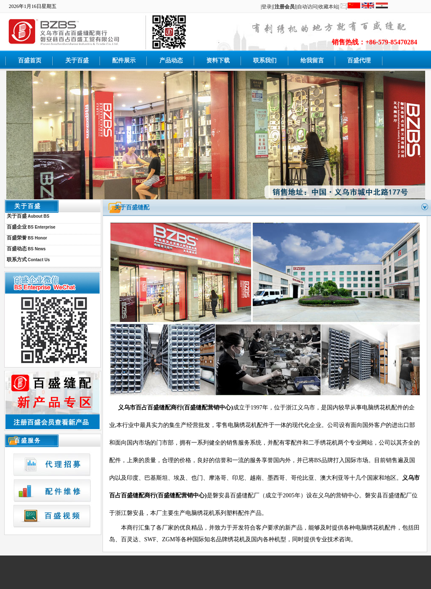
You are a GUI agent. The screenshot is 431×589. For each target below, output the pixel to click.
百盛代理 (359, 60)
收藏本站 (328, 7)
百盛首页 (29, 60)
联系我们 (265, 60)
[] (284, 7)
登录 (267, 7)
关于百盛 (77, 60)
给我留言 (312, 60)
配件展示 (124, 60)
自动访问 (307, 7)
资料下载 (218, 60)
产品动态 (171, 60)
